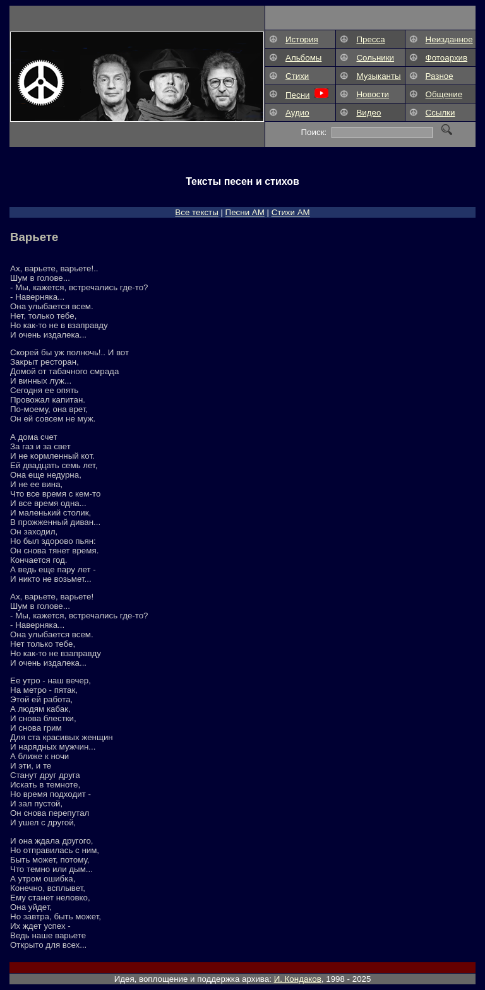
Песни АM (245, 212)
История (301, 39)
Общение (444, 94)
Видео (368, 112)
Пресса (370, 39)
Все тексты (196, 212)
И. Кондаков (297, 979)
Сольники (375, 57)
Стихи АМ (291, 212)
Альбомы (303, 57)
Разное (439, 76)
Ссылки (440, 112)
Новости (372, 94)
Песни (297, 95)
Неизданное (449, 39)
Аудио (297, 112)
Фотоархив (447, 57)
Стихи (297, 76)
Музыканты (378, 76)
